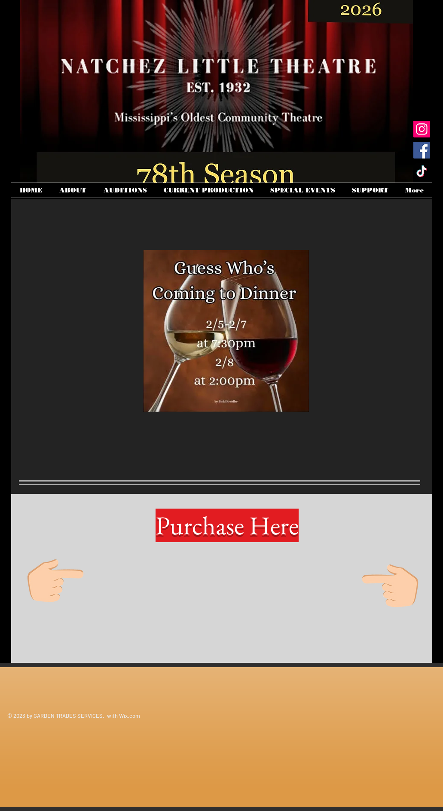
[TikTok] (421, 171)
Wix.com (129, 715)
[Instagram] (421, 129)
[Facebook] (421, 150)
